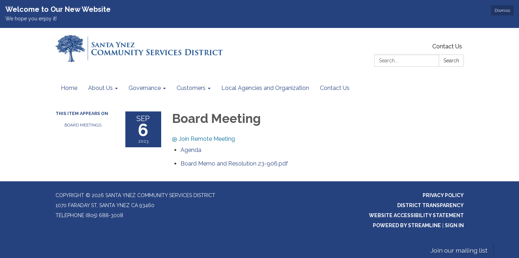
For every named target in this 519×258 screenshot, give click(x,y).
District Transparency (430, 205)
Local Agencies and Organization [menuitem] (265, 88)
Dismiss (502, 10)
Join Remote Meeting (203, 138)
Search (451, 60)
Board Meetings (82, 125)
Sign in (454, 225)
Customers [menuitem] (191, 88)
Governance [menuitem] (145, 88)
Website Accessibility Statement (416, 215)
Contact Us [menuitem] (335, 88)
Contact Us (447, 46)
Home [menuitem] (69, 88)
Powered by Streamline (407, 225)
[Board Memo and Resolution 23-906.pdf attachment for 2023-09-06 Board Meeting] (234, 163)
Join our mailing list (459, 250)
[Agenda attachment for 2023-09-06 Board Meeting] (191, 150)
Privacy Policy (443, 195)
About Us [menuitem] (100, 88)
